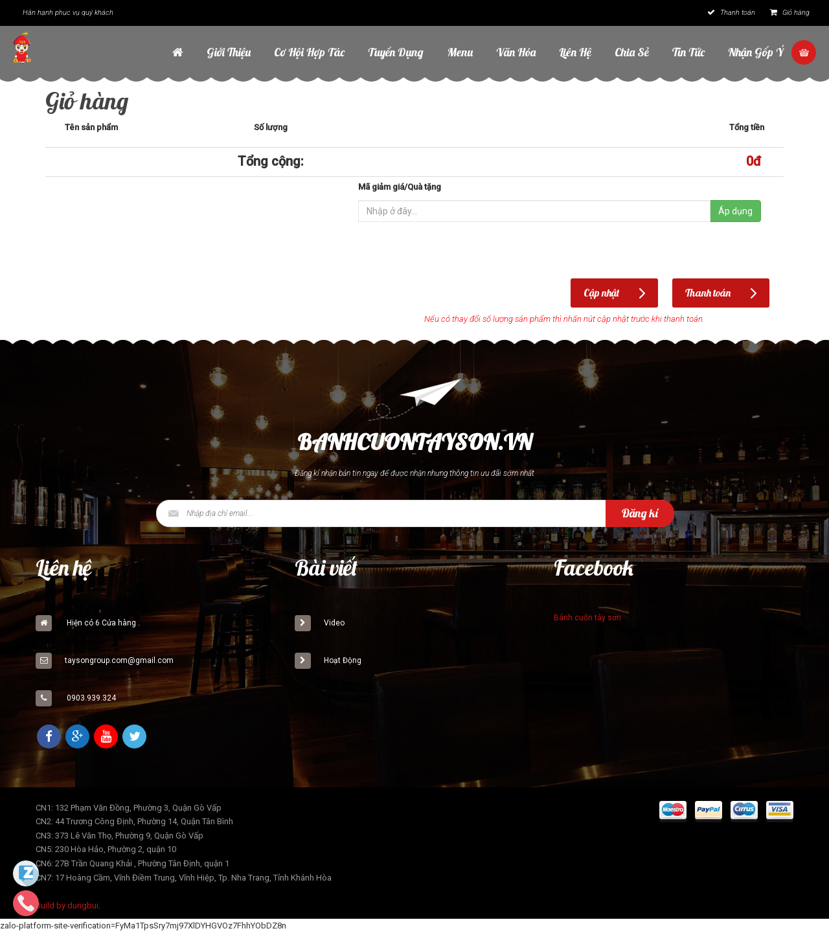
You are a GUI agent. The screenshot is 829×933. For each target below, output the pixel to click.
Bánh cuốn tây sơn (587, 617)
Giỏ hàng (790, 12)
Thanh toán (731, 12)
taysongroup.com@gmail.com (119, 660)
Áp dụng (735, 211)
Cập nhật (601, 292)
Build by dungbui (67, 905)
